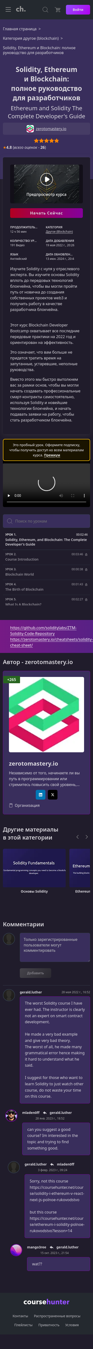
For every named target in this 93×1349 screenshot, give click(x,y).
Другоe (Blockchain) (59, 232)
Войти (78, 9)
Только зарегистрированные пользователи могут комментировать (55, 947)
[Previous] (77, 836)
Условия (72, 1325)
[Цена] (57, 9)
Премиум (52, 455)
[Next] (86, 836)
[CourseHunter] (21, 10)
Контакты (20, 1316)
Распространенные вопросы (57, 1316)
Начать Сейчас (46, 213)
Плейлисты (23, 1325)
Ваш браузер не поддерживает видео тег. (46, 485)
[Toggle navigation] (8, 10)
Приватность (48, 1325)
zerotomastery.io (33, 763)
